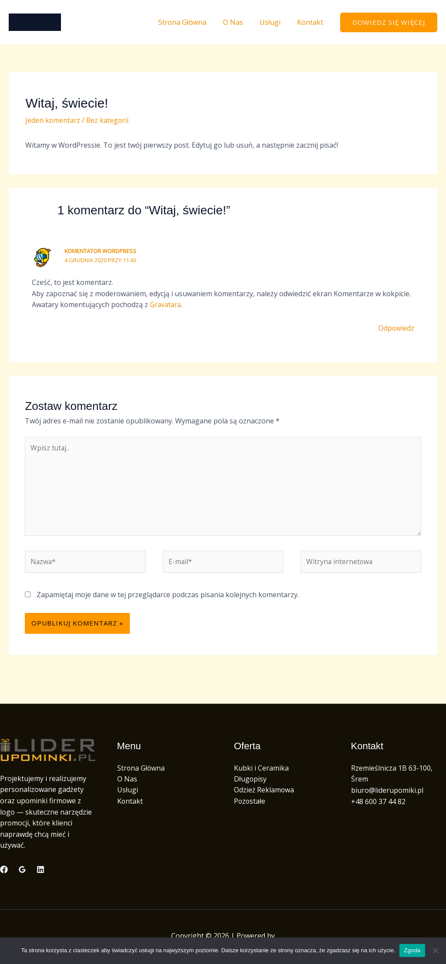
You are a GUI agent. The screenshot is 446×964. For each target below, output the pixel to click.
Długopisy (250, 780)
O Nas (240, 22)
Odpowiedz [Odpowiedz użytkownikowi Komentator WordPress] (396, 328)
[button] (388, 22)
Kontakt (311, 22)
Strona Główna (191, 22)
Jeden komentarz (53, 120)
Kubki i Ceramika (261, 770)
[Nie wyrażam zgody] (435, 950)
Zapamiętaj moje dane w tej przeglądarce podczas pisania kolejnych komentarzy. (168, 596)
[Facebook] (4, 871)
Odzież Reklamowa (264, 792)
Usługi (274, 22)
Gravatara (166, 304)
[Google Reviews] (22, 871)
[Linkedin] (40, 871)
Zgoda (412, 950)
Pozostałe (250, 803)
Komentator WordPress (100, 251)
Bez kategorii (109, 120)
